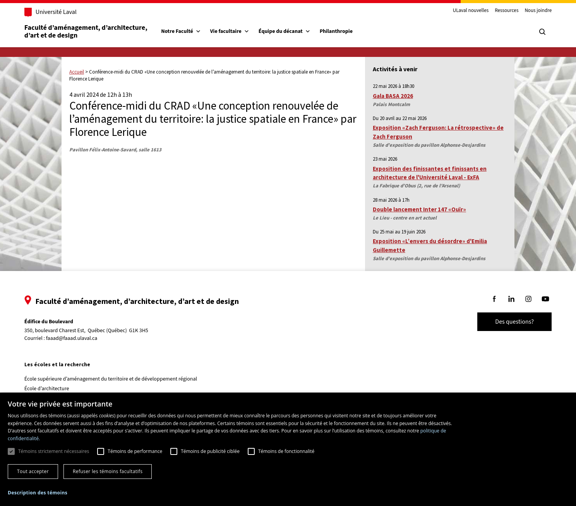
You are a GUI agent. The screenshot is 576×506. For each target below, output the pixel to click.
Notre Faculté (182, 31)
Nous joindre (536, 11)
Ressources (505, 11)
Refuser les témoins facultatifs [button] (107, 471)
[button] (37, 493)
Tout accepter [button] (33, 471)
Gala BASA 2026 (393, 95)
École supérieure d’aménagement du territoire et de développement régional (112, 379)
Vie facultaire (230, 31)
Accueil (76, 72)
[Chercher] (541, 31)
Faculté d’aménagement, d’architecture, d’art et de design (88, 31)
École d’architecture (48, 389)
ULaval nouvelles (470, 11)
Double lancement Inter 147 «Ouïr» (419, 209)
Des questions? (513, 321)
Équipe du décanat (286, 31)
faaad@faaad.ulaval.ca (73, 338)
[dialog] (288, 449)
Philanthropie (337, 31)
